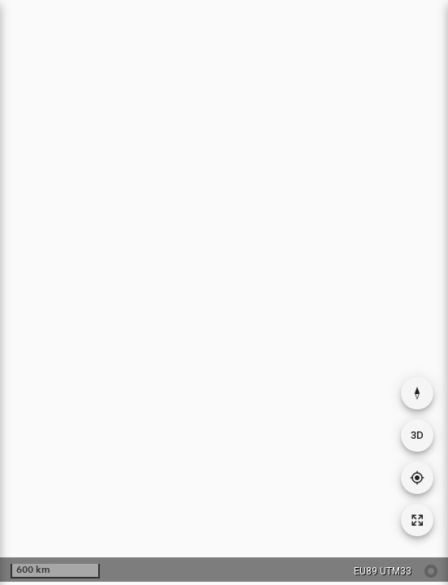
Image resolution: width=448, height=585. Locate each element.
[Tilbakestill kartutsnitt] (417, 520)
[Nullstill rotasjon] (417, 393)
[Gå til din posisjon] (417, 478)
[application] (224, 291)
